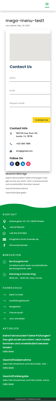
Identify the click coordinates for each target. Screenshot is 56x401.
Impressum (21, 399)
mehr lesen (8, 351)
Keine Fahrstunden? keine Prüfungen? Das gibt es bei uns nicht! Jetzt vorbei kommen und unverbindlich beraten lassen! (27, 181)
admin (13, 25)
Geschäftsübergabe (16, 192)
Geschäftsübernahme (17, 188)
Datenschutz (34, 399)
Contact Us (41, 120)
